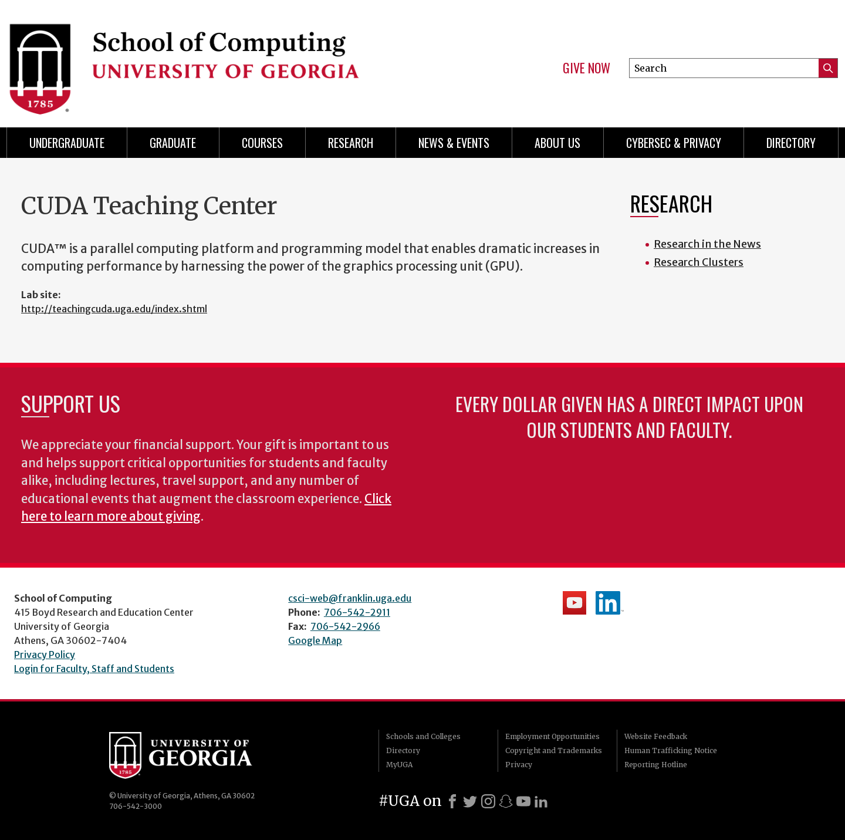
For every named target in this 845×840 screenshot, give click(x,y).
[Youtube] (523, 801)
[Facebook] (452, 801)
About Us (557, 142)
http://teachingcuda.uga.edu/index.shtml (114, 309)
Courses (262, 142)
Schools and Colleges (423, 736)
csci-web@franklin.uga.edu (349, 598)
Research (350, 142)
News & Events (453, 142)
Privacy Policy (44, 654)
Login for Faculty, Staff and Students (94, 668)
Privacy (518, 764)
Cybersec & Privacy (673, 142)
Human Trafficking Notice (670, 750)
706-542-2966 (345, 626)
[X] (470, 801)
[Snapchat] (506, 801)
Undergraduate (66, 142)
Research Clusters (698, 262)
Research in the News (707, 244)
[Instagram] (488, 801)
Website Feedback (655, 736)
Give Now (586, 68)
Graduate (173, 142)
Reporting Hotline (655, 764)
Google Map (315, 640)
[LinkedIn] (541, 801)
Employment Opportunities (552, 736)
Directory (791, 142)
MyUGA (399, 764)
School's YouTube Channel (574, 603)
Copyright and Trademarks (553, 750)
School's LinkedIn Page (610, 603)
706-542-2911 (357, 612)
